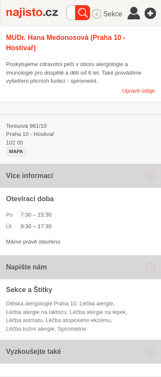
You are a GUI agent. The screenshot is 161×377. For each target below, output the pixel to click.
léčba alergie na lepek (98, 312)
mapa (16, 151)
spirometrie (72, 329)
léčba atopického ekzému (78, 320)
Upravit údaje (138, 90)
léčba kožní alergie (30, 329)
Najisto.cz (36, 12)
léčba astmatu (24, 320)
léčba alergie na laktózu (36, 312)
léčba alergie (96, 303)
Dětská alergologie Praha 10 (41, 303)
